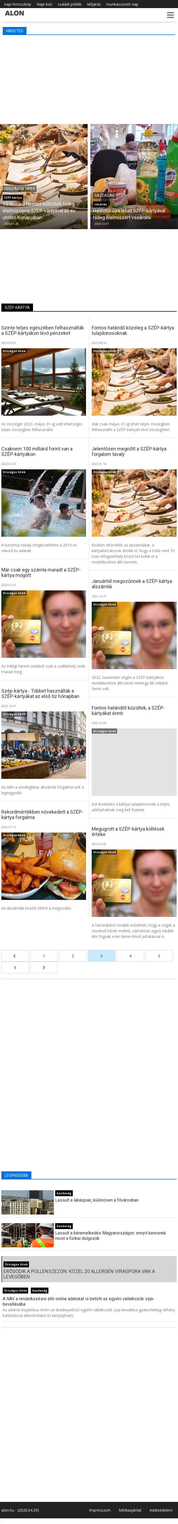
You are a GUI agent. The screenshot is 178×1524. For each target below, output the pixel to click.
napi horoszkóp (17, 4)
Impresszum (100, 1510)
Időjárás (94, 4)
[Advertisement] (89, 78)
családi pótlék (69, 4)
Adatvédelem (161, 1510)
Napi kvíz (44, 4)
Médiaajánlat (130, 1510)
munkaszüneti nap (122, 4)
